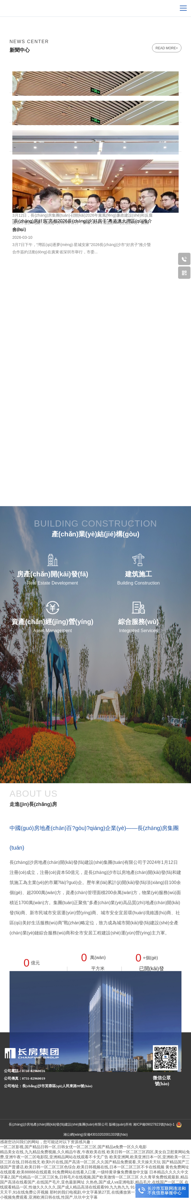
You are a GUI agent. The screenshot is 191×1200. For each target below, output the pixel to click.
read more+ (167, 48)
